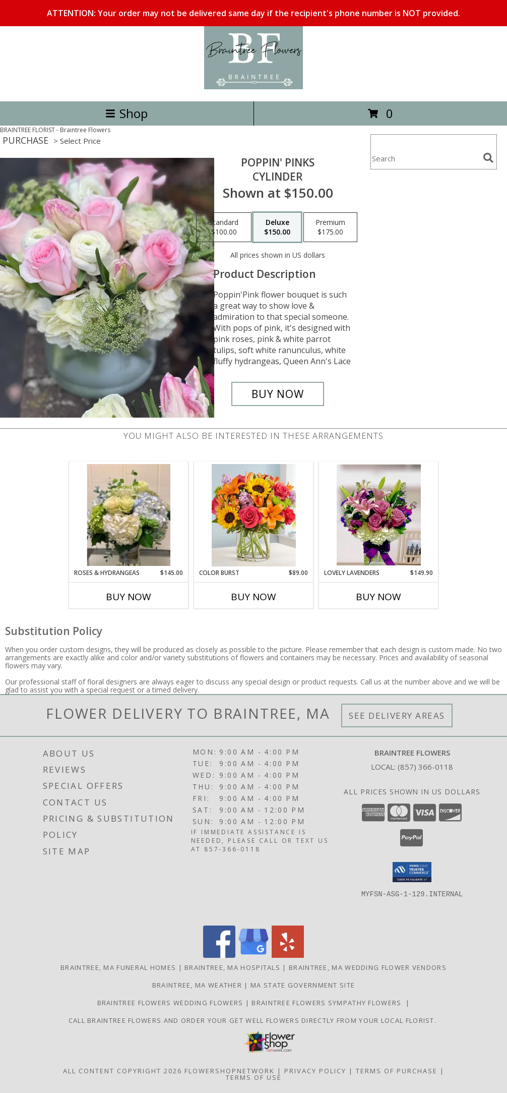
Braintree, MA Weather (197, 985)
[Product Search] (425, 158)
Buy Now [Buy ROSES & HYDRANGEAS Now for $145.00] (128, 596)
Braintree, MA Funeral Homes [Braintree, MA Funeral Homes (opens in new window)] (118, 967)
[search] (488, 157)
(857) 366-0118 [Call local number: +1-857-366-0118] (425, 767)
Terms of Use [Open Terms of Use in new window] (254, 1077)
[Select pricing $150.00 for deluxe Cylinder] (277, 227)
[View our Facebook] (219, 955)
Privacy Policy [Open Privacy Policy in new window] (315, 1070)
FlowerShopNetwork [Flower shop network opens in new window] (229, 1070)
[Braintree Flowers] (253, 86)
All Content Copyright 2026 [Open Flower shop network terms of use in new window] (122, 1070)
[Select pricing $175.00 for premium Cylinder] (330, 227)
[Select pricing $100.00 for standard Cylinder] (224, 227)
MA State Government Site (302, 985)
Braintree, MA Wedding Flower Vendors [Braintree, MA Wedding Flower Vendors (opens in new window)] (368, 967)
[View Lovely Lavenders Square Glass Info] (379, 515)
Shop (126, 113)
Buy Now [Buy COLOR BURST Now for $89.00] (253, 596)
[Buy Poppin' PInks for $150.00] (277, 394)
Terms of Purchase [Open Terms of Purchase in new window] (396, 1070)
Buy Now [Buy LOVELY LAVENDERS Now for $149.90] (378, 596)
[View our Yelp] (288, 955)
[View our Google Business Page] (253, 955)
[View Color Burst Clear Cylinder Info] (254, 515)
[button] (412, 872)
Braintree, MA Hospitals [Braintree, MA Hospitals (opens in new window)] (232, 967)
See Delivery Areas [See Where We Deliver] (397, 715)
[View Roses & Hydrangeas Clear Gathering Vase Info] (129, 515)
